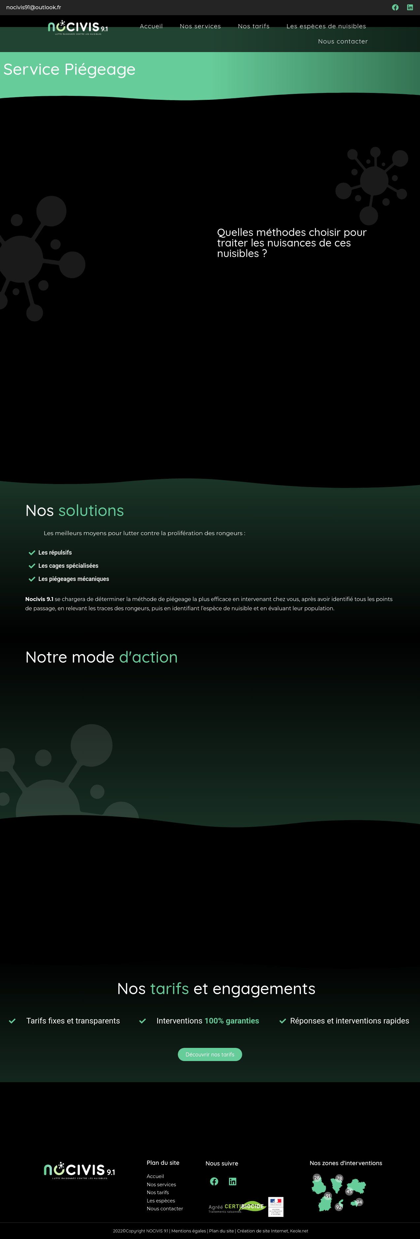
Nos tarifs (254, 26)
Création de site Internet (262, 1230)
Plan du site (222, 1230)
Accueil (151, 26)
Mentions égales (188, 1230)
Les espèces (161, 1201)
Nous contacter (343, 41)
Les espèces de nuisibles (327, 26)
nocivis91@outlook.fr (33, 7)
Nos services (200, 26)
